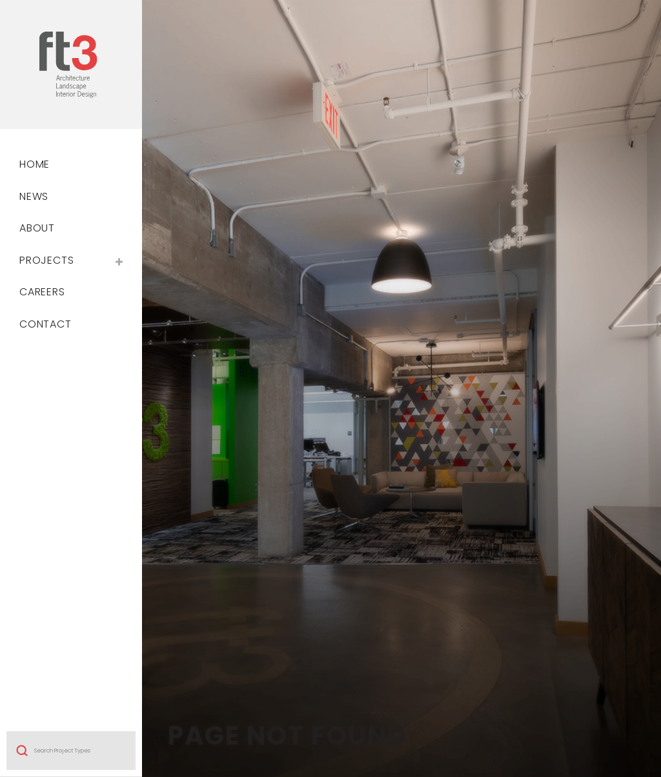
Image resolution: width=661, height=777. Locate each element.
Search (21, 617)
